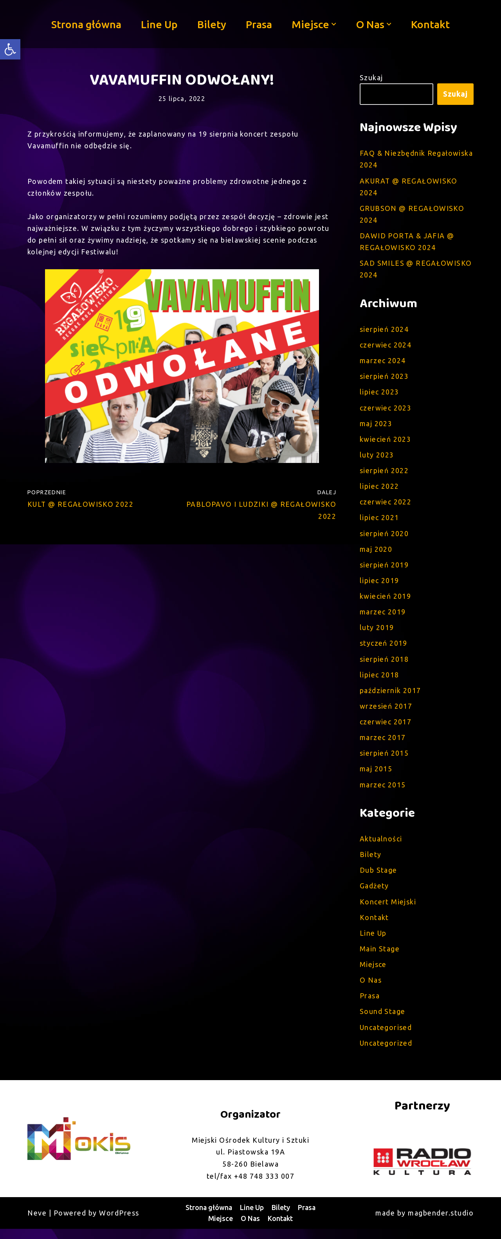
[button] (334, 24)
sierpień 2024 (384, 331)
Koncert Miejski (388, 910)
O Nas (371, 989)
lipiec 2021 (380, 522)
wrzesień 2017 (386, 712)
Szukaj (371, 77)
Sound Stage (383, 1021)
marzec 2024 (383, 363)
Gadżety (374, 894)
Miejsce (373, 973)
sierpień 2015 (384, 760)
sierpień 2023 (384, 379)
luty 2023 (377, 458)
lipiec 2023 (380, 394)
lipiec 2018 (380, 680)
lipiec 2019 (380, 585)
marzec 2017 (383, 744)
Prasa (259, 24)
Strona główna (85, 24)
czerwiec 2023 (386, 410)
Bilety (212, 24)
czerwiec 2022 (386, 506)
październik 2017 (391, 697)
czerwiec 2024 (386, 347)
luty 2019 (377, 633)
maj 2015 (376, 776)
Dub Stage (379, 878)
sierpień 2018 (384, 665)
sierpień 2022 (384, 474)
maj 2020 (376, 553)
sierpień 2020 (384, 538)
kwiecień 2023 (386, 442)
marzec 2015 (383, 792)
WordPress (119, 1223)
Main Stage (380, 957)
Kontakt (431, 24)
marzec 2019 (383, 617)
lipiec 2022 (380, 490)
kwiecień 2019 (386, 601)
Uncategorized (386, 1053)
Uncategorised (386, 1037)
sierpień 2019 (384, 569)
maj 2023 (376, 426)
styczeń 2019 (384, 649)
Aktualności (381, 846)
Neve (37, 1223)
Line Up (159, 24)
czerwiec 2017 (386, 728)
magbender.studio (441, 1223)
